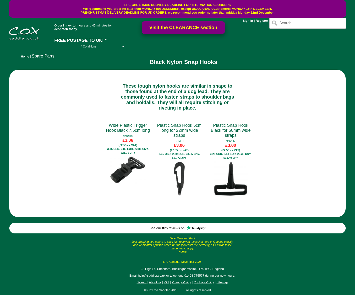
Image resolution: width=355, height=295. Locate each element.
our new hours (224, 275)
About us (155, 282)
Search (142, 282)
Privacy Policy (181, 282)
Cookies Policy (204, 282)
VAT (166, 282)
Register (262, 20)
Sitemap (222, 282)
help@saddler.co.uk (151, 275)
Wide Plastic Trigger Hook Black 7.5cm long (128, 128)
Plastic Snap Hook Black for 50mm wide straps (231, 130)
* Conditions (89, 46)
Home (25, 56)
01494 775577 (194, 275)
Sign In (248, 20)
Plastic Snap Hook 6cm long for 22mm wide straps (179, 130)
